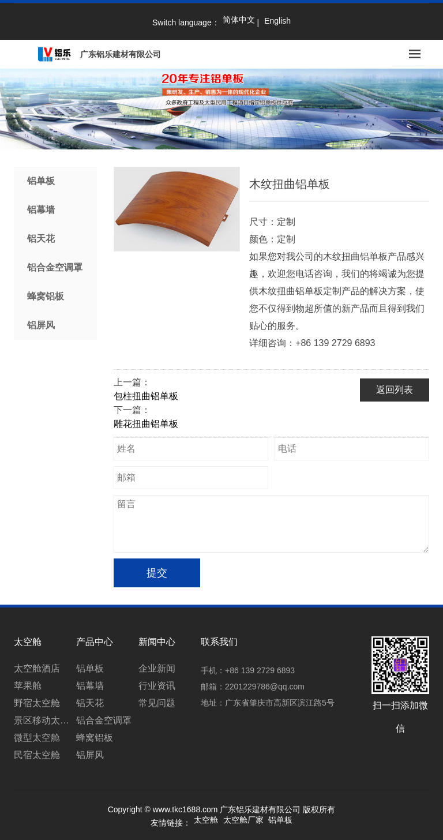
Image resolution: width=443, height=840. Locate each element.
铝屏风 (41, 325)
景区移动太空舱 (45, 720)
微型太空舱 (37, 737)
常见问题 (156, 703)
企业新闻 (156, 668)
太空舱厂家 (243, 819)
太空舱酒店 (37, 668)
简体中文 (239, 19)
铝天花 (41, 238)
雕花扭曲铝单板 (146, 424)
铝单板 (41, 181)
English (277, 20)
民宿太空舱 (37, 755)
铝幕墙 (41, 210)
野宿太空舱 (37, 703)
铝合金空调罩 (54, 267)
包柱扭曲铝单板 (146, 396)
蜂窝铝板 (45, 296)
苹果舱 (28, 686)
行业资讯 (156, 686)
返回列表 (394, 390)
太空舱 (206, 819)
